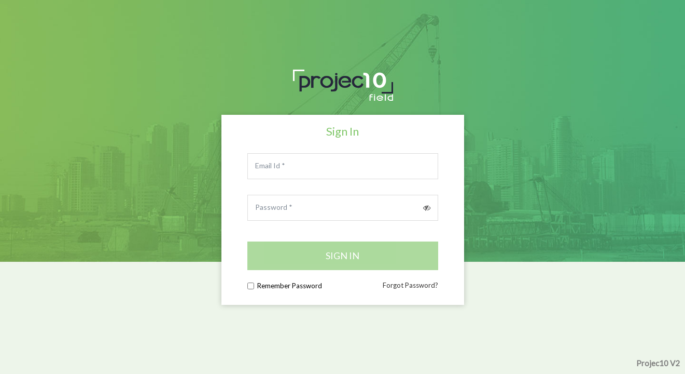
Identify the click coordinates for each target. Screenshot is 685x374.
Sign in (342, 255)
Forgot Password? (410, 285)
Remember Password (289, 286)
